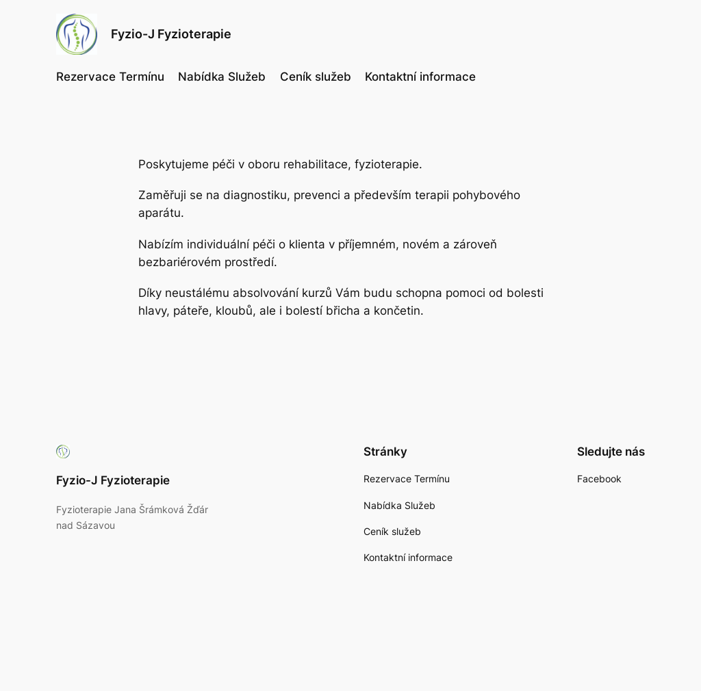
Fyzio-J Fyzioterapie (171, 34)
